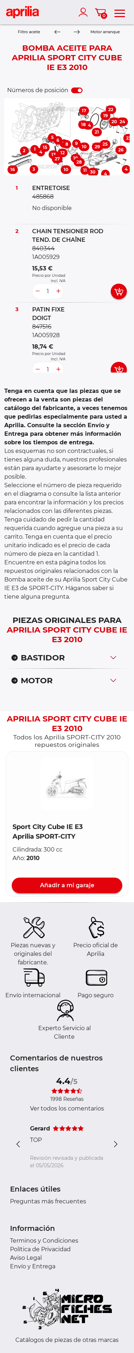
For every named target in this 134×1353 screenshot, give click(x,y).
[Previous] (57, 32)
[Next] (76, 32)
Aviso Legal (26, 1257)
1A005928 (46, 335)
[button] (67, 783)
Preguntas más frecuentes (48, 1201)
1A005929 (46, 257)
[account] (85, 12)
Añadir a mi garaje (67, 885)
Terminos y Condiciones (44, 1240)
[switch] (77, 90)
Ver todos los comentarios (67, 1108)
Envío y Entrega (32, 1266)
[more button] (58, 291)
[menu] (119, 12)
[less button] (37, 291)
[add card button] (119, 291)
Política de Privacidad (40, 1249)
